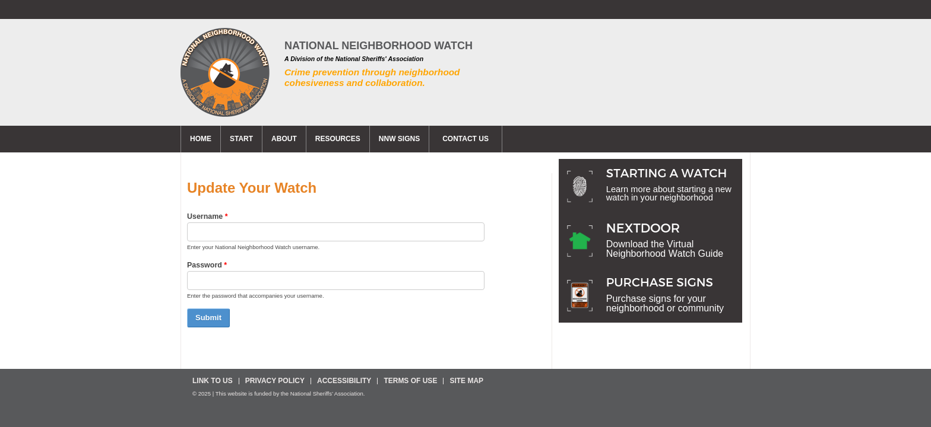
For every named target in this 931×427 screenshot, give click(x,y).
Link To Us (212, 381)
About (284, 139)
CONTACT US (465, 139)
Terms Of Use (410, 381)
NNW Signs (399, 139)
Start (241, 139)
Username (207, 216)
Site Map (466, 381)
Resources (337, 139)
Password (207, 265)
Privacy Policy (275, 381)
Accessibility (344, 381)
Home (200, 139)
